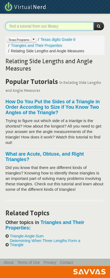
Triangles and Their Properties (36, 45)
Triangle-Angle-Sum (27, 236)
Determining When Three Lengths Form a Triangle (45, 243)
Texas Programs (18, 39)
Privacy (50, 262)
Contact (66, 262)
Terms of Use (28, 262)
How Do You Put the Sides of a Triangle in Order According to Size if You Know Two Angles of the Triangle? (52, 107)
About (9, 262)
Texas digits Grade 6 (58, 39)
